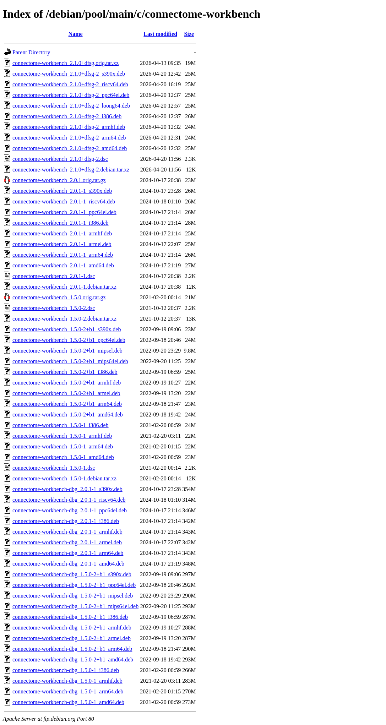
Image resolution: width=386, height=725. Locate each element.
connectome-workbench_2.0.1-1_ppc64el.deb (64, 212)
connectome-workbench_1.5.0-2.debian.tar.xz (64, 319)
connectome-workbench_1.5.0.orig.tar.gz (59, 297)
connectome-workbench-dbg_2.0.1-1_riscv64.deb (69, 500)
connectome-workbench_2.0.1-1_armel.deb (62, 244)
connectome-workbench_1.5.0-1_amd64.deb (63, 457)
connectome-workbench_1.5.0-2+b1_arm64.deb (67, 404)
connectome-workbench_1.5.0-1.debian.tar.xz (64, 478)
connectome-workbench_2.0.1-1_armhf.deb (62, 233)
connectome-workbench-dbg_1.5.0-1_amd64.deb (68, 702)
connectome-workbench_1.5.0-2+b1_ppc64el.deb (68, 340)
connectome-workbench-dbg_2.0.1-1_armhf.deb (67, 532)
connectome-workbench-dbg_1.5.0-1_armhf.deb (67, 681)
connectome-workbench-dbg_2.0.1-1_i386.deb (65, 521)
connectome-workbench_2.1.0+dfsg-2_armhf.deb (68, 127)
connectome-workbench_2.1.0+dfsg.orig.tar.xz (65, 63)
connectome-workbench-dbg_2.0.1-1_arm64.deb (67, 553)
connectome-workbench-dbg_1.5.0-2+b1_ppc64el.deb (74, 585)
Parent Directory (31, 52)
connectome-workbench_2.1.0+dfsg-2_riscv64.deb (70, 84)
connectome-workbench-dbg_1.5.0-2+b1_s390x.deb (71, 574)
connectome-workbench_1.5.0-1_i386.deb (60, 425)
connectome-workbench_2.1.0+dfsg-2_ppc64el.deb (70, 95)
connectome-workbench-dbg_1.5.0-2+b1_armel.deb (71, 638)
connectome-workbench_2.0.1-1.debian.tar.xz (64, 287)
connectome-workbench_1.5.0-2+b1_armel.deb (66, 393)
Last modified (160, 34)
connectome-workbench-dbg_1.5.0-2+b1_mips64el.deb (75, 606)
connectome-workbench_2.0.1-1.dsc (53, 276)
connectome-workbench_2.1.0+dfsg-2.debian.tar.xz (70, 170)
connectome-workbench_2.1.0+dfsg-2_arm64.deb (69, 138)
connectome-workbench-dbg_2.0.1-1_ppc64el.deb (69, 510)
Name (76, 34)
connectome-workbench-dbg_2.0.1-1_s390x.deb (67, 489)
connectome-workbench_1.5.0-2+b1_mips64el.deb (70, 361)
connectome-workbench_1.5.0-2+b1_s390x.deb (66, 329)
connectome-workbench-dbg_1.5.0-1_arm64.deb (67, 691)
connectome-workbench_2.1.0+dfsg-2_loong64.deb (71, 106)
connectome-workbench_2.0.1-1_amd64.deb (63, 265)
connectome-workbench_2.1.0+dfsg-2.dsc (60, 159)
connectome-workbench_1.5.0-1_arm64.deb (62, 446)
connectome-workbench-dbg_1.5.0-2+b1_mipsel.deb (72, 596)
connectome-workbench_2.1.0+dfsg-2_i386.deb (66, 116)
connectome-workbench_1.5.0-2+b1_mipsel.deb (67, 351)
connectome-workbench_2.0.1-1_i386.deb (60, 223)
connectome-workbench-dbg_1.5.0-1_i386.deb (65, 670)
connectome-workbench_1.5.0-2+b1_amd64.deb (67, 414)
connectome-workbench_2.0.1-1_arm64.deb (62, 255)
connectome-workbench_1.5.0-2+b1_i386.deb (65, 372)
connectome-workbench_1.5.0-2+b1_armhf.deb (66, 383)
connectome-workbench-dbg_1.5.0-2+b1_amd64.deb (72, 659)
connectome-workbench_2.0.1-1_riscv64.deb (63, 201)
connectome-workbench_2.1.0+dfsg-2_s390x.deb (68, 74)
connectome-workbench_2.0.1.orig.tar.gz (59, 180)
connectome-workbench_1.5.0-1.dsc (53, 468)
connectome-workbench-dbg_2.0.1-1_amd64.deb (68, 564)
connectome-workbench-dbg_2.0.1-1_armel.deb (67, 542)
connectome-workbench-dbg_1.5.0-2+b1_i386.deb (70, 617)
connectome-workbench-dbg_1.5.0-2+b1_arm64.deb (72, 649)
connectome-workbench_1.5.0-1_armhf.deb (62, 436)
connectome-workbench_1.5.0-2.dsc (53, 308)
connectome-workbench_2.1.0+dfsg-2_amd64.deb (69, 148)
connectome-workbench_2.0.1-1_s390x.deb (62, 191)
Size (189, 34)
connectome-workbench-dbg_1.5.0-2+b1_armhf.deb (71, 628)
